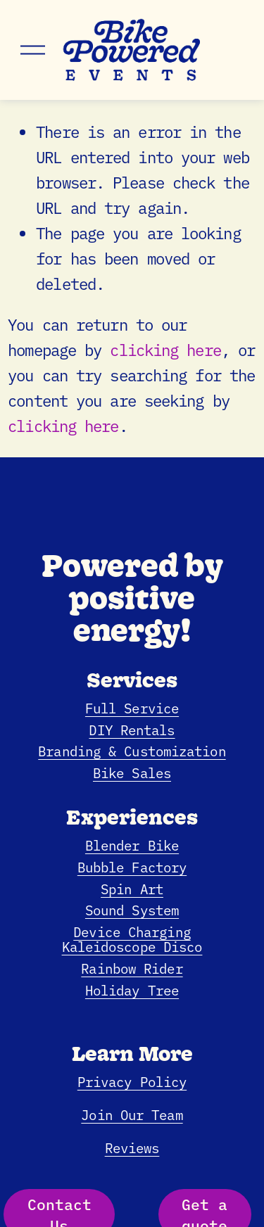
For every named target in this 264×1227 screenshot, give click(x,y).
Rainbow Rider (131, 967)
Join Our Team (131, 1114)
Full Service (132, 707)
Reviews (132, 1147)
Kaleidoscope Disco (132, 945)
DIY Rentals (132, 729)
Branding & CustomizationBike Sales (131, 761)
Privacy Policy (132, 1081)
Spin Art (132, 888)
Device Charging (132, 931)
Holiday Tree (132, 989)
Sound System (132, 909)
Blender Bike (132, 844)
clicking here (165, 349)
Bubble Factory (132, 866)
